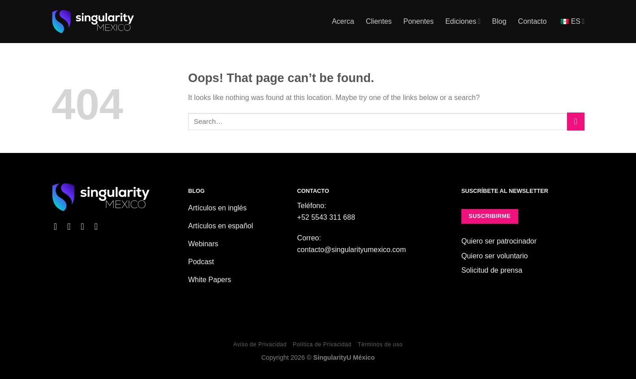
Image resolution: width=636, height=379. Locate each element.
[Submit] (575, 121)
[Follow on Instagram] (71, 226)
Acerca (343, 21)
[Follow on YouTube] (99, 226)
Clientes (379, 21)
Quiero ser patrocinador (499, 241)
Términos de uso (380, 344)
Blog (499, 21)
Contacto (532, 21)
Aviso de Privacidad (260, 344)
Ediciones (462, 21)
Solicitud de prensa (491, 270)
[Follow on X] (85, 226)
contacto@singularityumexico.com (351, 249)
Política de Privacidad (322, 344)
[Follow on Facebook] (58, 226)
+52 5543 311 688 (326, 217)
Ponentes (419, 21)
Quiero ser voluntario (494, 256)
